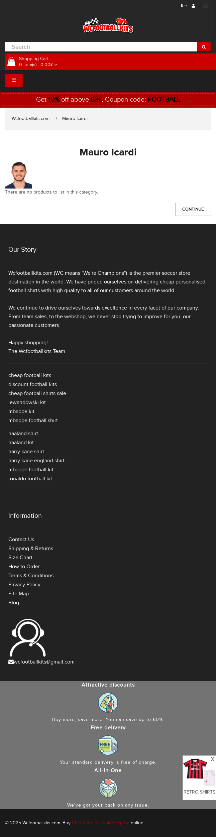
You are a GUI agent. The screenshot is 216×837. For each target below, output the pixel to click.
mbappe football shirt (33, 420)
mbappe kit (21, 411)
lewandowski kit (27, 402)
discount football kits (32, 384)
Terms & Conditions (30, 575)
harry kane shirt (26, 451)
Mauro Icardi (75, 118)
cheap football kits (29, 375)
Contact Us (21, 539)
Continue (193, 209)
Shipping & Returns (30, 548)
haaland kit (21, 442)
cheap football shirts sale (37, 393)
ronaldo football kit (30, 478)
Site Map (18, 593)
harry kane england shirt (36, 460)
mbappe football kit (30, 469)
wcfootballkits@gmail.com (44, 662)
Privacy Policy (24, 584)
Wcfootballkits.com (30, 118)
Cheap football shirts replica (100, 823)
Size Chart (20, 557)
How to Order (24, 566)
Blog (13, 602)
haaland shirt (23, 433)
